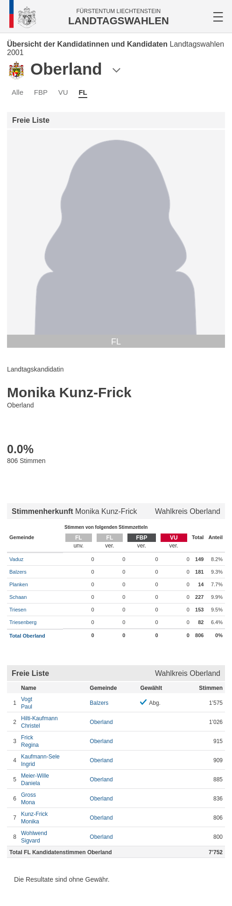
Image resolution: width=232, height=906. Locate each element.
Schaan (18, 597)
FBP (41, 92)
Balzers (18, 572)
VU (63, 92)
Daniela (53, 779)
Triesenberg (22, 622)
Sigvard (53, 836)
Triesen (17, 609)
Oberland (101, 722)
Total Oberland (27, 636)
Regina (53, 741)
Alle (17, 92)
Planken (18, 584)
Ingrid (53, 760)
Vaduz (16, 559)
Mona (53, 798)
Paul (53, 702)
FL (82, 92)
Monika (53, 817)
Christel (53, 722)
